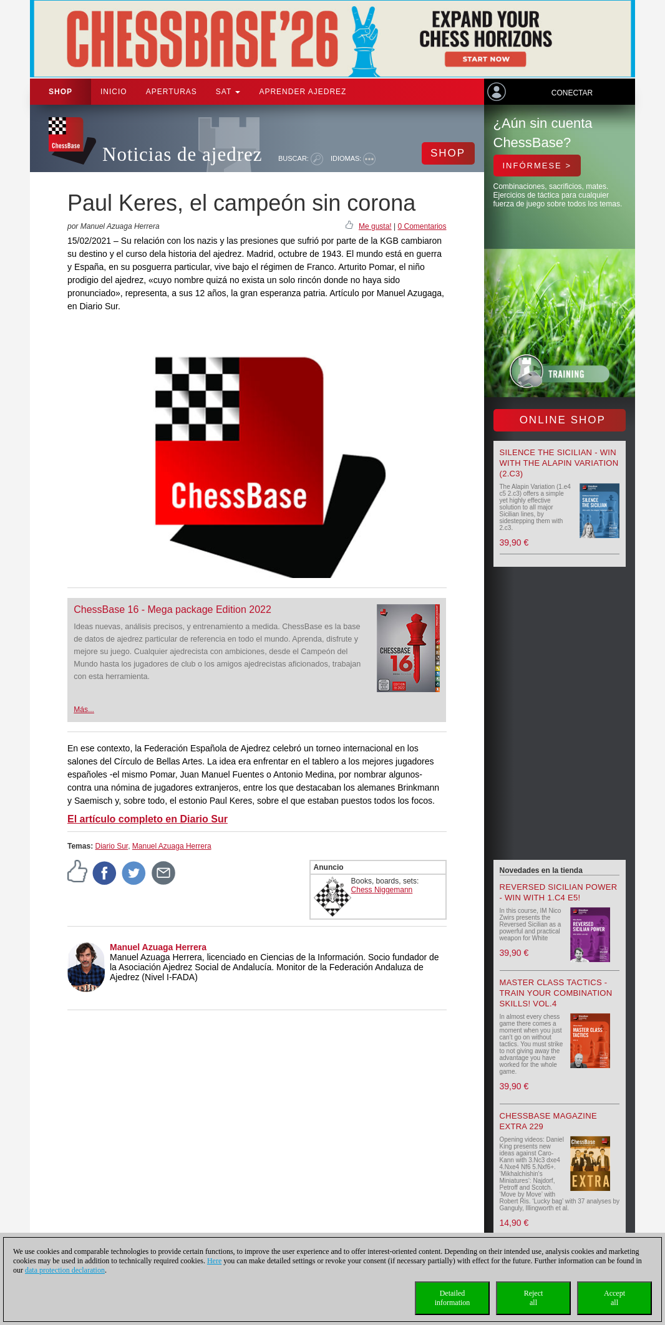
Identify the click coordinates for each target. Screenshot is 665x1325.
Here (214, 1260)
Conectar (572, 93)
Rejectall (533, 1298)
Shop (60, 91)
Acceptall (614, 1298)
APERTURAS (171, 91)
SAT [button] (228, 91)
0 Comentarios (421, 226)
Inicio (113, 91)
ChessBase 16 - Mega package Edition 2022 (172, 609)
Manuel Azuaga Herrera (171, 846)
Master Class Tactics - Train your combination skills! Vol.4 (556, 993)
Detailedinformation (452, 1298)
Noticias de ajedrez (182, 154)
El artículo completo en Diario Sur (147, 819)
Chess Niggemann (382, 889)
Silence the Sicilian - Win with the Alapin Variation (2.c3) (559, 463)
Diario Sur (111, 846)
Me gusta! (375, 226)
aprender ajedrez (302, 91)
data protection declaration (65, 1270)
